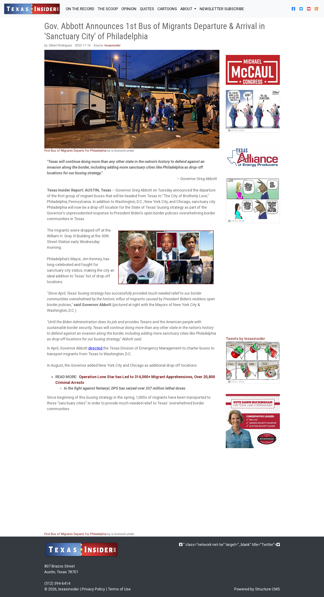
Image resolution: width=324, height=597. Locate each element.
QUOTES (147, 9)
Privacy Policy (93, 589)
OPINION (128, 9)
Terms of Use (119, 589)
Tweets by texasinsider (245, 338)
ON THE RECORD (80, 9)
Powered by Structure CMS (257, 589)
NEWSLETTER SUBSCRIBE (222, 9)
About (186, 9)
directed (95, 348)
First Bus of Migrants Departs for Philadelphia (75, 150)
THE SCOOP (108, 9)
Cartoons (167, 9)
